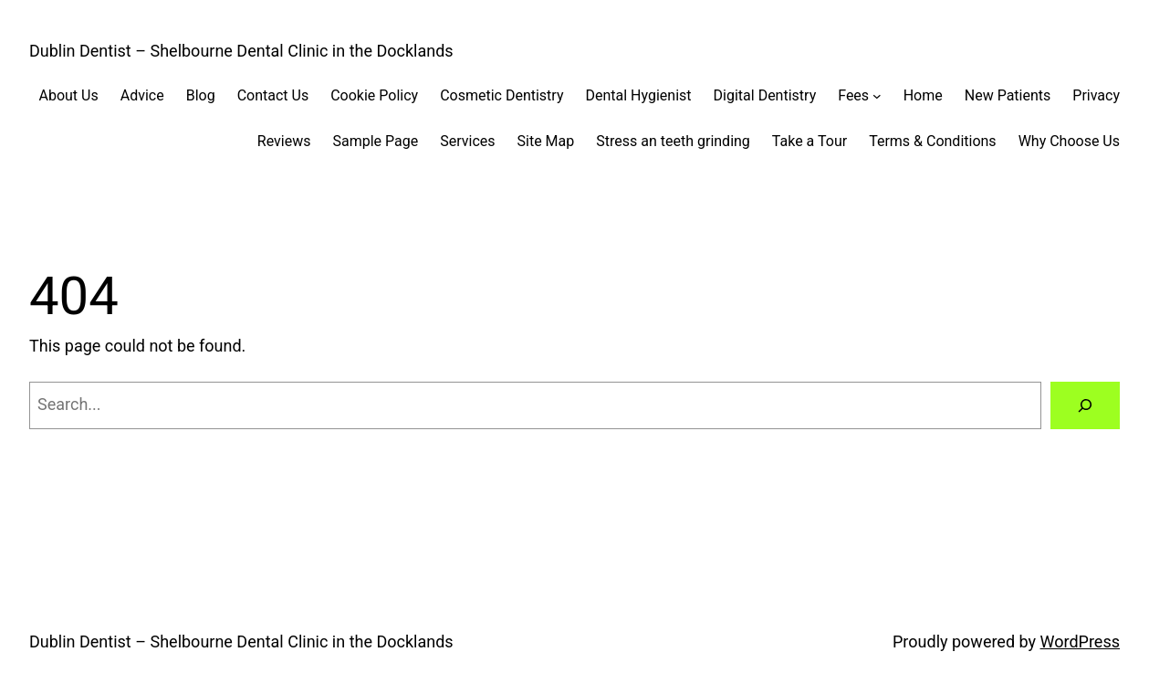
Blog (200, 95)
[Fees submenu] (877, 95)
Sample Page (375, 141)
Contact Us (273, 95)
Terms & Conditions (933, 141)
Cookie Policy (374, 95)
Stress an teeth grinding (673, 141)
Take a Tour (809, 141)
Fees (853, 95)
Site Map (546, 141)
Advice (142, 95)
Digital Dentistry (765, 95)
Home (923, 95)
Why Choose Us (1069, 141)
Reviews (284, 141)
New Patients (1008, 95)
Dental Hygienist (638, 95)
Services (467, 141)
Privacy (1096, 95)
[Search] (1085, 405)
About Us (68, 95)
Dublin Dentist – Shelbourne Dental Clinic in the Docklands (241, 50)
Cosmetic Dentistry (501, 95)
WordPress (1080, 641)
